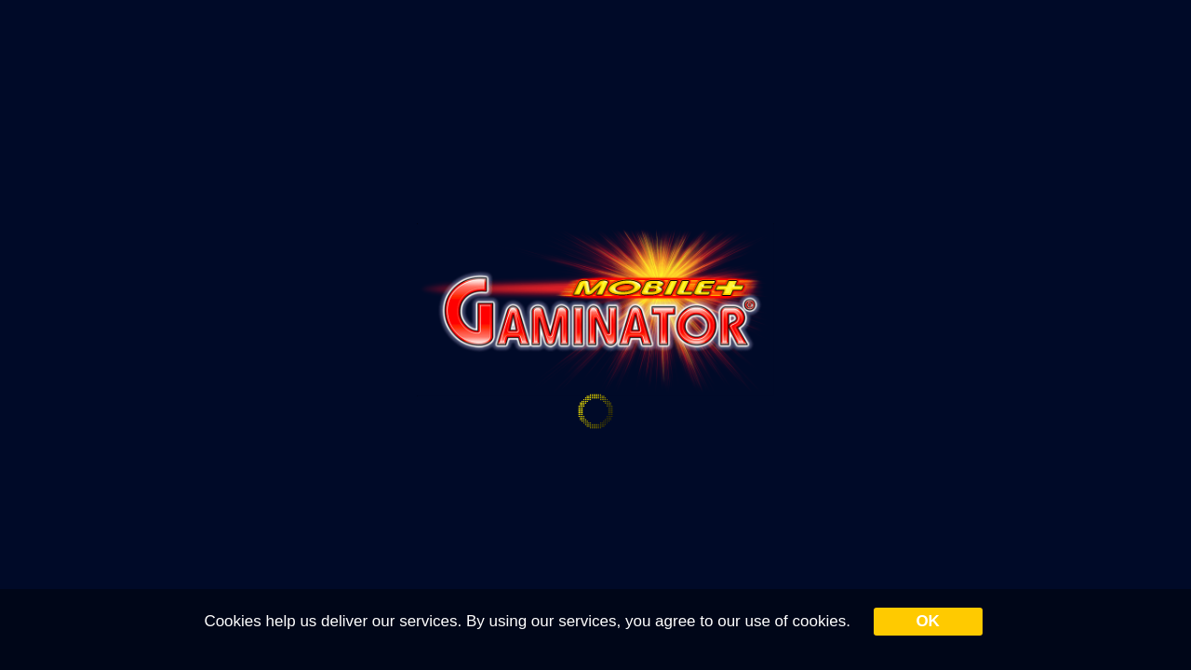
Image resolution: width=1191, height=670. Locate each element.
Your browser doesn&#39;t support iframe (595, 335)
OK (928, 621)
